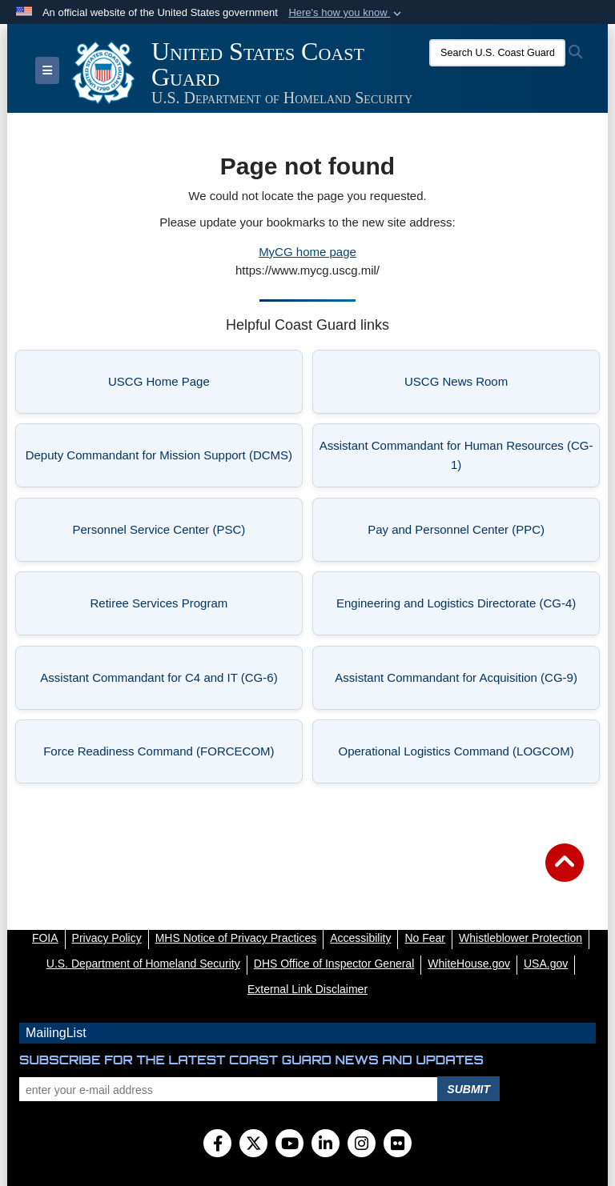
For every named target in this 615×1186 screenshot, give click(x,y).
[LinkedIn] (326, 1145)
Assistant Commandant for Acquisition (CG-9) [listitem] (461, 682)
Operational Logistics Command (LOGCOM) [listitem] (463, 755)
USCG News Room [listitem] (496, 386)
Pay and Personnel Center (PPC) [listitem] (478, 534)
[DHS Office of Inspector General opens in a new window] (334, 963)
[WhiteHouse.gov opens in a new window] (469, 963)
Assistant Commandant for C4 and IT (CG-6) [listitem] (165, 682)
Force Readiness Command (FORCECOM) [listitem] (167, 755)
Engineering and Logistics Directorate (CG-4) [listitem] (462, 607)
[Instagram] (362, 1145)
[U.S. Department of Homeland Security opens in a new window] (143, 963)
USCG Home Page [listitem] (199, 386)
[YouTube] (289, 1145)
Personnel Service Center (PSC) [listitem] (181, 534)
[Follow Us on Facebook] (217, 1145)
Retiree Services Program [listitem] (190, 607)
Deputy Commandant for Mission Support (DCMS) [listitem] (159, 459)
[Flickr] (398, 1145)
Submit (468, 1089)
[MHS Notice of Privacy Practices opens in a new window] (236, 938)
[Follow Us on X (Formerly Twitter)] (253, 1145)
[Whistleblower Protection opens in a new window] (520, 938)
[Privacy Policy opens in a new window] (107, 938)
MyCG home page (307, 251)
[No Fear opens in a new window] (424, 938)
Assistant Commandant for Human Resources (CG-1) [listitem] (456, 455)
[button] (346, 13)
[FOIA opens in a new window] (45, 938)
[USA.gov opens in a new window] (546, 963)
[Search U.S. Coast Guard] (497, 52)
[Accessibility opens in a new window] (360, 938)
